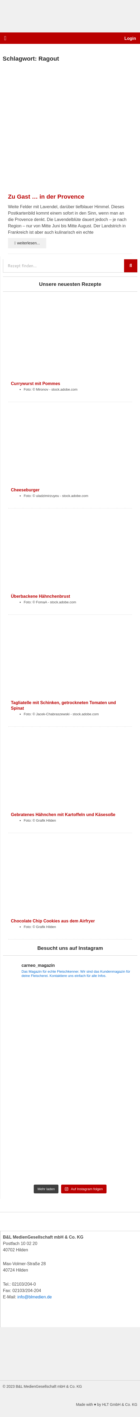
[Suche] (130, 265)
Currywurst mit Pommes (35, 383)
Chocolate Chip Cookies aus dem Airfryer (53, 920)
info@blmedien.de (34, 1296)
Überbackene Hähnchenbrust (40, 596)
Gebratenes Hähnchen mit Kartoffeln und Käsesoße (63, 814)
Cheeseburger (25, 489)
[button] (5, 38)
